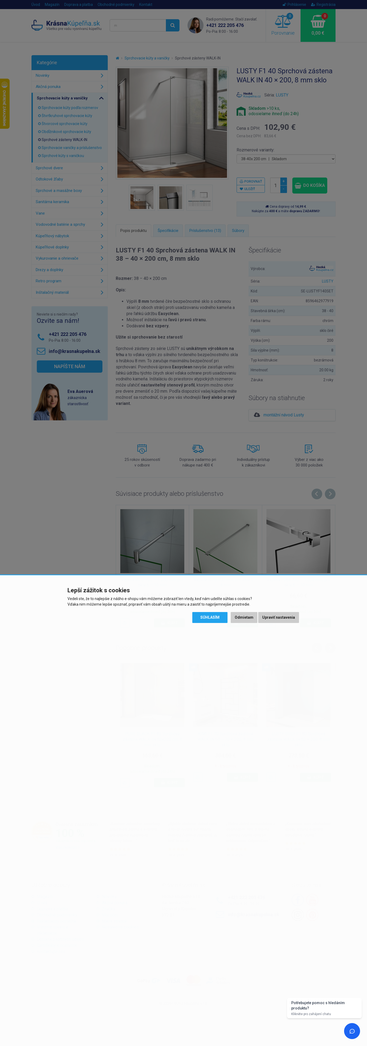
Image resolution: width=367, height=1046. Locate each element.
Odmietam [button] (244, 617)
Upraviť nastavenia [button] (278, 617)
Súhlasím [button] (210, 617)
